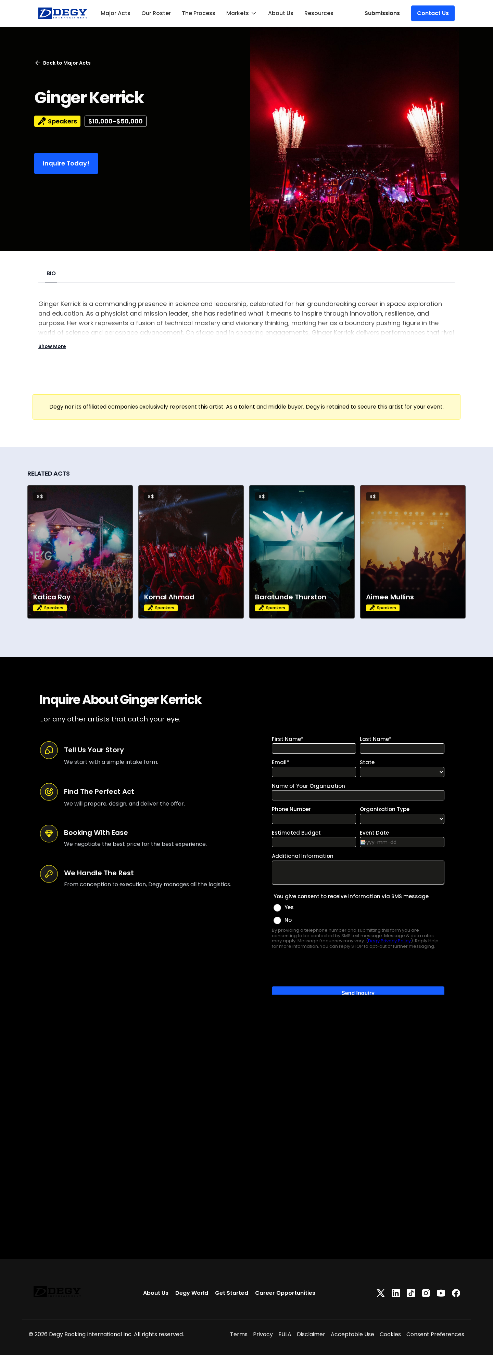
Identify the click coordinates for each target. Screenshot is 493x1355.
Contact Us (433, 13)
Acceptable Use (352, 1334)
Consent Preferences (435, 1334)
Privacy (263, 1334)
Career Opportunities (285, 1293)
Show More (52, 346)
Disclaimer (311, 1334)
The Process (198, 13)
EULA (284, 1334)
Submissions (382, 13)
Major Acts (115, 13)
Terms (239, 1334)
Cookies (390, 1334)
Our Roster (156, 13)
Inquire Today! (66, 163)
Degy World (191, 1293)
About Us (280, 13)
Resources (318, 13)
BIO (51, 273)
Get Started (231, 1293)
